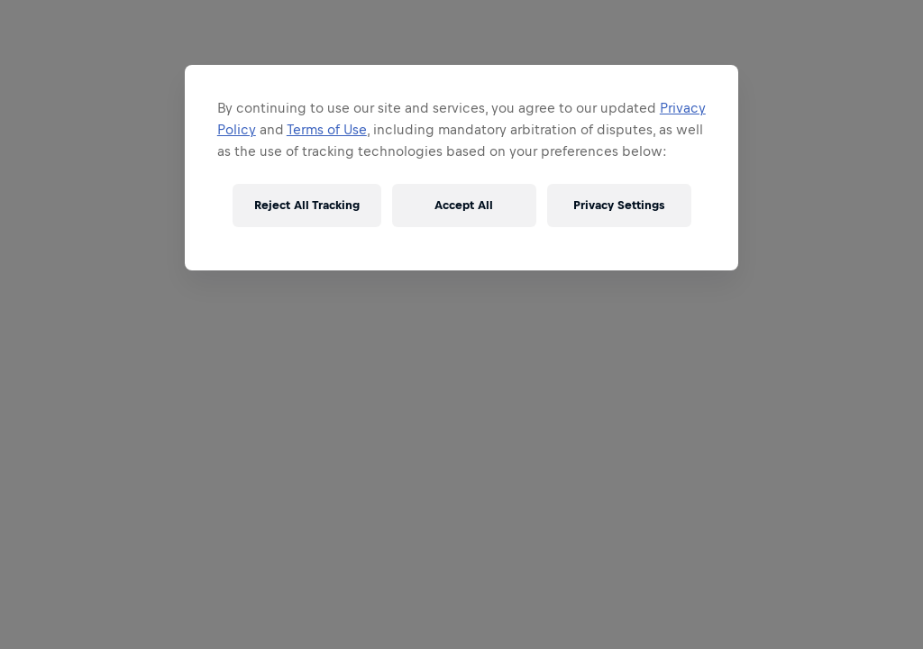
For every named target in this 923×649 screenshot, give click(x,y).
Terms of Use (327, 129)
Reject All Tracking (307, 205)
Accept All (463, 205)
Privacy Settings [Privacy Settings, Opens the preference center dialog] (618, 205)
